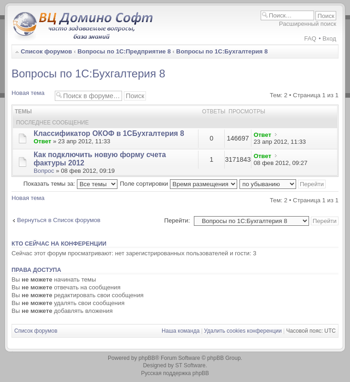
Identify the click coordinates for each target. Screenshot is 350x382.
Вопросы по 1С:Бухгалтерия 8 (222, 51)
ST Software (190, 365)
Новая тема (31, 94)
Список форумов (46, 51)
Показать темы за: (70, 183)
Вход (329, 38)
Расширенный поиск (307, 23)
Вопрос (44, 170)
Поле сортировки (178, 183)
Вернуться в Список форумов (58, 220)
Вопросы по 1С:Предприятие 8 (124, 51)
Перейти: (177, 220)
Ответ (42, 141)
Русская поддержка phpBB (175, 373)
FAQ (310, 38)
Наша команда (180, 331)
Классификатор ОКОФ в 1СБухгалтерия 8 (109, 133)
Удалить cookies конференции (243, 331)
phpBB (147, 358)
